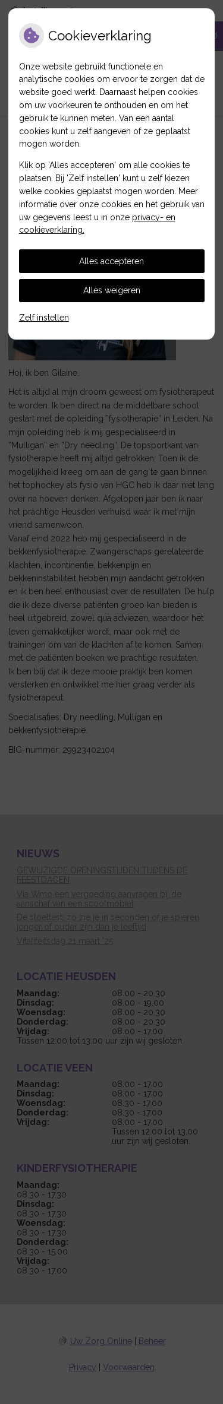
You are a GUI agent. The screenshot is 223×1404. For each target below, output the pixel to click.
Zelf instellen (44, 317)
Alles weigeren (111, 290)
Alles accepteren (111, 261)
